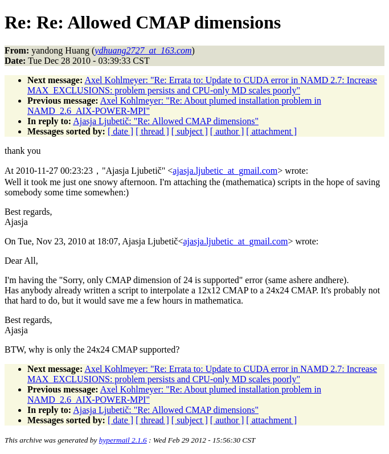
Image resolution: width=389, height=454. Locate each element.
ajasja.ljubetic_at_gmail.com (225, 170)
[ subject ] (189, 131)
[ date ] (120, 131)
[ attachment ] (271, 131)
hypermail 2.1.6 (123, 440)
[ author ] (227, 131)
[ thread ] (152, 131)
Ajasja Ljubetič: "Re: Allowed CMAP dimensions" (166, 121)
